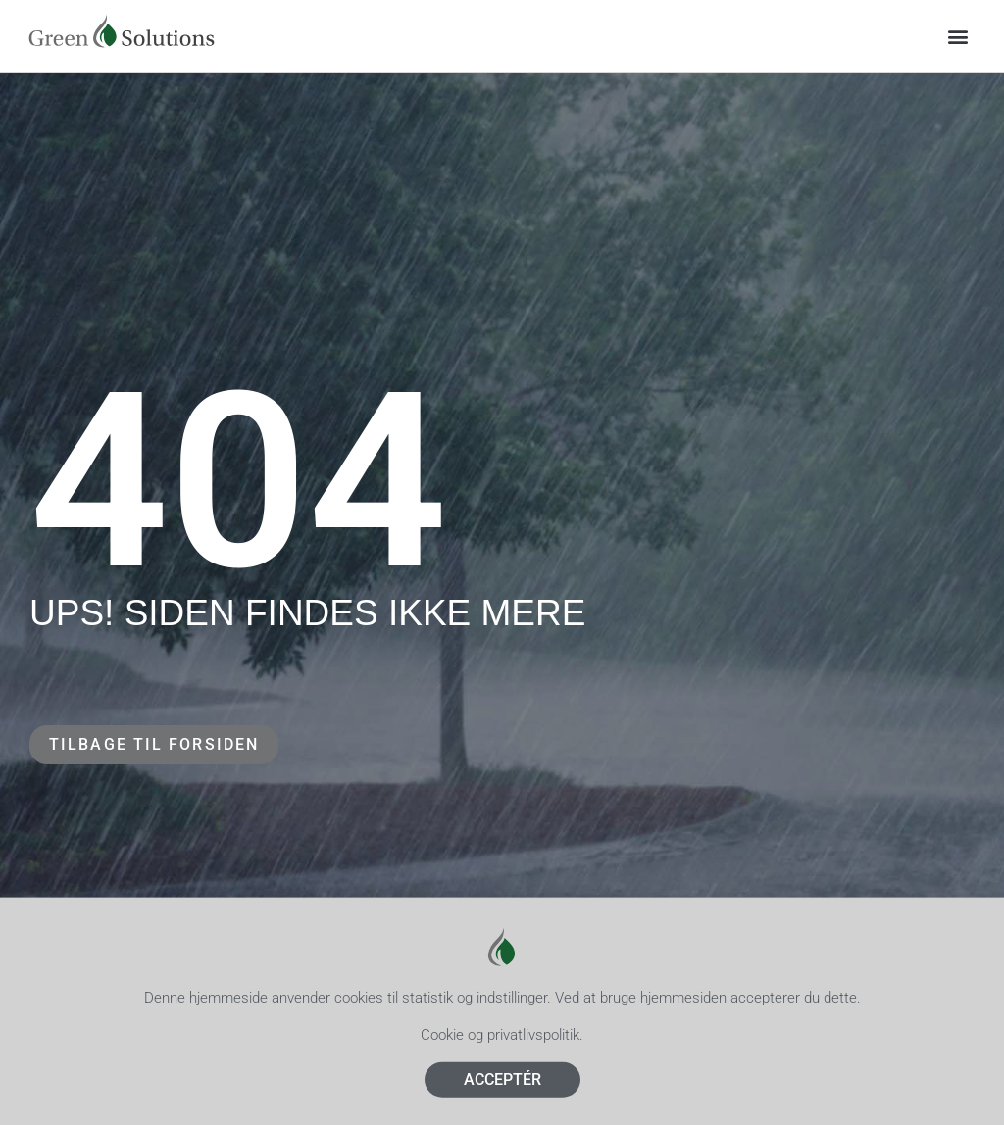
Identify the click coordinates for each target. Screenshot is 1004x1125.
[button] (958, 36)
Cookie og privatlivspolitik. (502, 1045)
